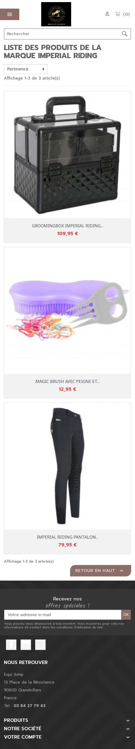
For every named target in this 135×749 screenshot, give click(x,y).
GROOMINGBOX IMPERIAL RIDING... (67, 226)
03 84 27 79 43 (30, 706)
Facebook (11, 645)
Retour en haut (100, 571)
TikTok (40, 645)
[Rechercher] (61, 34)
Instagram (26, 645)
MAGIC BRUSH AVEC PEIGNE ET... (67, 381)
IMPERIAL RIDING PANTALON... (67, 537)
